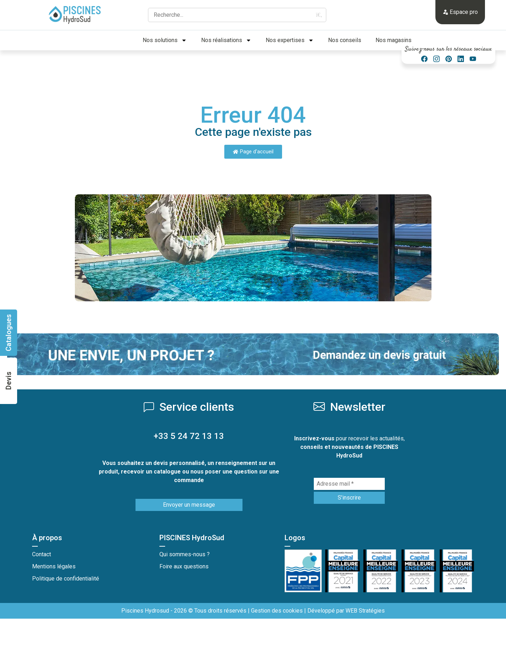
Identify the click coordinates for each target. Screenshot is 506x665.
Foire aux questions (184, 566)
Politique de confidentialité (65, 578)
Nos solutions (165, 40)
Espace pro (460, 12)
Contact (41, 554)
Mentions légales (54, 566)
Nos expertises (290, 40)
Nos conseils (344, 40)
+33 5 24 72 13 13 (189, 436)
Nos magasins (393, 40)
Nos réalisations (226, 40)
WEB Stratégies (365, 610)
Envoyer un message (189, 504)
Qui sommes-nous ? (184, 554)
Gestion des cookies (277, 610)
